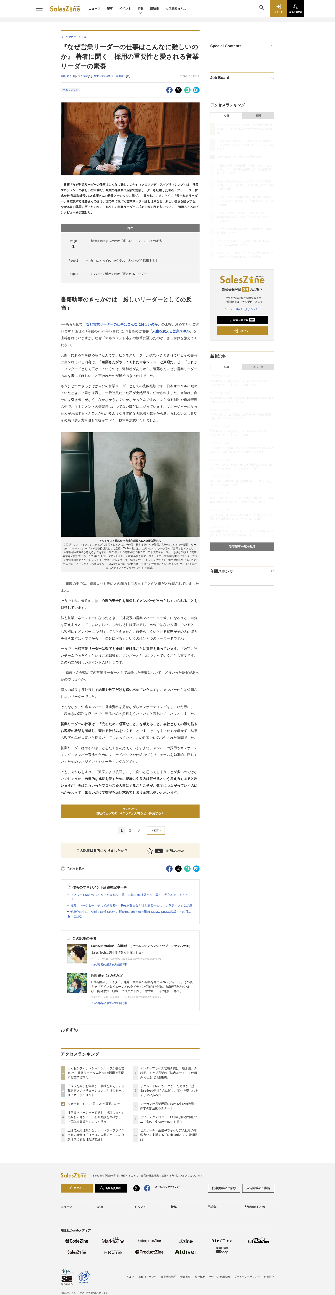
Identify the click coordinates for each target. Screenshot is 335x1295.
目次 (161, 228)
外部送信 (269, 1276)
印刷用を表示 (72, 868)
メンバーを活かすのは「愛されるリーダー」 (120, 274)
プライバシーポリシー (247, 1276)
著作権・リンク (147, 1276)
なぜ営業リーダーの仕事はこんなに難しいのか (122, 324)
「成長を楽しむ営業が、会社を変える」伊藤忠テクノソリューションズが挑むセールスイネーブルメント (96, 1090)
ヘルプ (130, 1276)
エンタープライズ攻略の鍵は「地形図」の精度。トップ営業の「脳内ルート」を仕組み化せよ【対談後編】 (168, 1073)
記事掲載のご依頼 (224, 1188)
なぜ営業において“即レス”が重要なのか (94, 1103)
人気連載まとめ (175, 8)
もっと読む (74, 916)
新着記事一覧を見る (242, 546)
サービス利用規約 (219, 1276)
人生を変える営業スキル (171, 331)
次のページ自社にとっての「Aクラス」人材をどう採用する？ (130, 811)
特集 (141, 9)
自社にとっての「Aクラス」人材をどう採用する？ (124, 260)
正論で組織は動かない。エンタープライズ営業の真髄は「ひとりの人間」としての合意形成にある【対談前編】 (96, 1135)
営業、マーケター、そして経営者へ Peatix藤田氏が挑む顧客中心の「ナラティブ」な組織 (131, 905)
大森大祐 (83, 76)
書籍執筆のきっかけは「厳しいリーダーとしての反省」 (127, 241)
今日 (226, 115)
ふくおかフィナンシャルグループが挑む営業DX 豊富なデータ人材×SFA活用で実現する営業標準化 (96, 1073)
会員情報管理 (168, 1276)
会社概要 (200, 1276)
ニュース (94, 8)
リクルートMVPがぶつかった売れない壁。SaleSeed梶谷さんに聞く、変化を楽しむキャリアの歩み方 (169, 1090)
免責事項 (185, 1276)
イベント (125, 9)
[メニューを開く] (39, 8)
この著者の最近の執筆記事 (109, 964)
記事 (110, 9)
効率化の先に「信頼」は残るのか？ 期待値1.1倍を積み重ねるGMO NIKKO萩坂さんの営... (130, 911)
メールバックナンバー (242, 309)
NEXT (157, 830)
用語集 (154, 8)
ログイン (242, 331)
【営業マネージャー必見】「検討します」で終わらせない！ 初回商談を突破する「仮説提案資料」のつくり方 (96, 1117)
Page (73, 260)
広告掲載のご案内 (258, 1188)
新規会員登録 (241, 320)
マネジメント (70, 90)
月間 (258, 115)
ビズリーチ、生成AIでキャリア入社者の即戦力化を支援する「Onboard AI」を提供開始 (168, 1135)
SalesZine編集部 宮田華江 (110, 76)
